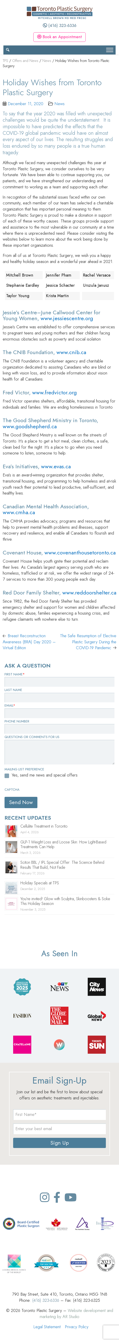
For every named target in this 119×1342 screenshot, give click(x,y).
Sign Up (59, 1143)
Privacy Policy (76, 1327)
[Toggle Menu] (109, 50)
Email (10, 705)
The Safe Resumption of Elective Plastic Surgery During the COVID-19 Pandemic (88, 642)
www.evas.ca (56, 466)
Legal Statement (47, 1327)
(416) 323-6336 (59, 25)
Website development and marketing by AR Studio (76, 1313)
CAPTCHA (12, 789)
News (59, 104)
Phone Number (17, 721)
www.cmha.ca (19, 512)
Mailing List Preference (24, 769)
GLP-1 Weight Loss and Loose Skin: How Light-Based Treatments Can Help (63, 844)
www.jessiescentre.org (67, 318)
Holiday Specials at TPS (39, 883)
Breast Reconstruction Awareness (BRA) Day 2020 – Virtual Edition (29, 642)
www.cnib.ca (71, 352)
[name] (59, 1114)
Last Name (13, 689)
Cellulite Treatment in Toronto (44, 826)
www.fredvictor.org (54, 392)
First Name (15, 674)
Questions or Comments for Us (32, 736)
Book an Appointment (59, 37)
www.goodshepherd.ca (30, 426)
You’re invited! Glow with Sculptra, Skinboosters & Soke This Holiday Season (65, 901)
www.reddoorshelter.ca (89, 592)
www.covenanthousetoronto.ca (80, 552)
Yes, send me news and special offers (45, 775)
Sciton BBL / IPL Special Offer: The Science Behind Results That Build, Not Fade (62, 864)
